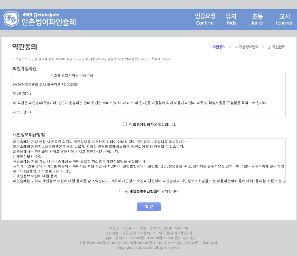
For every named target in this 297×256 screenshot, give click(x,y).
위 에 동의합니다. (152, 125)
